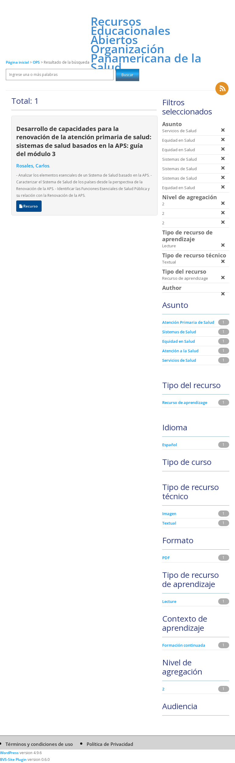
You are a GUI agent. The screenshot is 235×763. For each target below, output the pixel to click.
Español (169, 444)
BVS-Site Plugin (13, 759)
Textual (169, 523)
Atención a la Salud (180, 350)
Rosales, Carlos (32, 166)
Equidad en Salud (178, 341)
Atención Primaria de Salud (188, 322)
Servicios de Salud (179, 360)
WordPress (9, 752)
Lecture (169, 601)
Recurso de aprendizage (184, 402)
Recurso (29, 206)
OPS (37, 62)
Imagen (169, 513)
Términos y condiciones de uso (39, 744)
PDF (166, 557)
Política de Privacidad (110, 744)
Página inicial (17, 62)
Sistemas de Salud (179, 332)
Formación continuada (183, 645)
